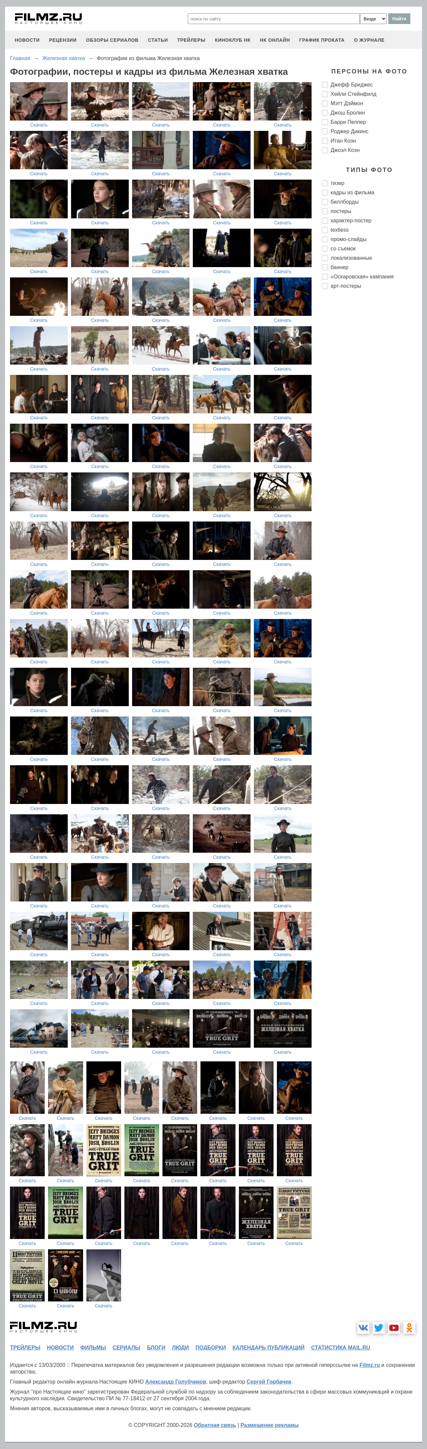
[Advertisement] (372, 406)
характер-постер (351, 220)
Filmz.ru (369, 1365)
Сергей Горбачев (269, 1382)
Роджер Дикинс (349, 131)
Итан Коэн (343, 141)
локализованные (351, 258)
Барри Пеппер (348, 122)
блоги (156, 1348)
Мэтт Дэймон (347, 103)
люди (180, 1348)
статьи (158, 40)
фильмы (93, 1348)
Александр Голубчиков (175, 1382)
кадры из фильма (352, 192)
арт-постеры (346, 286)
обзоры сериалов (112, 40)
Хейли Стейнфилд (353, 94)
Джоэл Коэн (345, 150)
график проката (322, 40)
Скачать (39, 125)
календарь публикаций (269, 1348)
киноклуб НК (233, 40)
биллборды (345, 202)
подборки (210, 1348)
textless (340, 230)
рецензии (63, 40)
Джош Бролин (348, 113)
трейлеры (191, 40)
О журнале (369, 40)
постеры (341, 211)
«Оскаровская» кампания (362, 276)
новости (27, 40)
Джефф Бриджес (352, 84)
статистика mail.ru (340, 1348)
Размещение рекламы (270, 1425)
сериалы (126, 1348)
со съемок (343, 248)
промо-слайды (349, 239)
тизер (337, 183)
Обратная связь (215, 1425)
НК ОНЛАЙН (275, 40)
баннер (339, 267)
